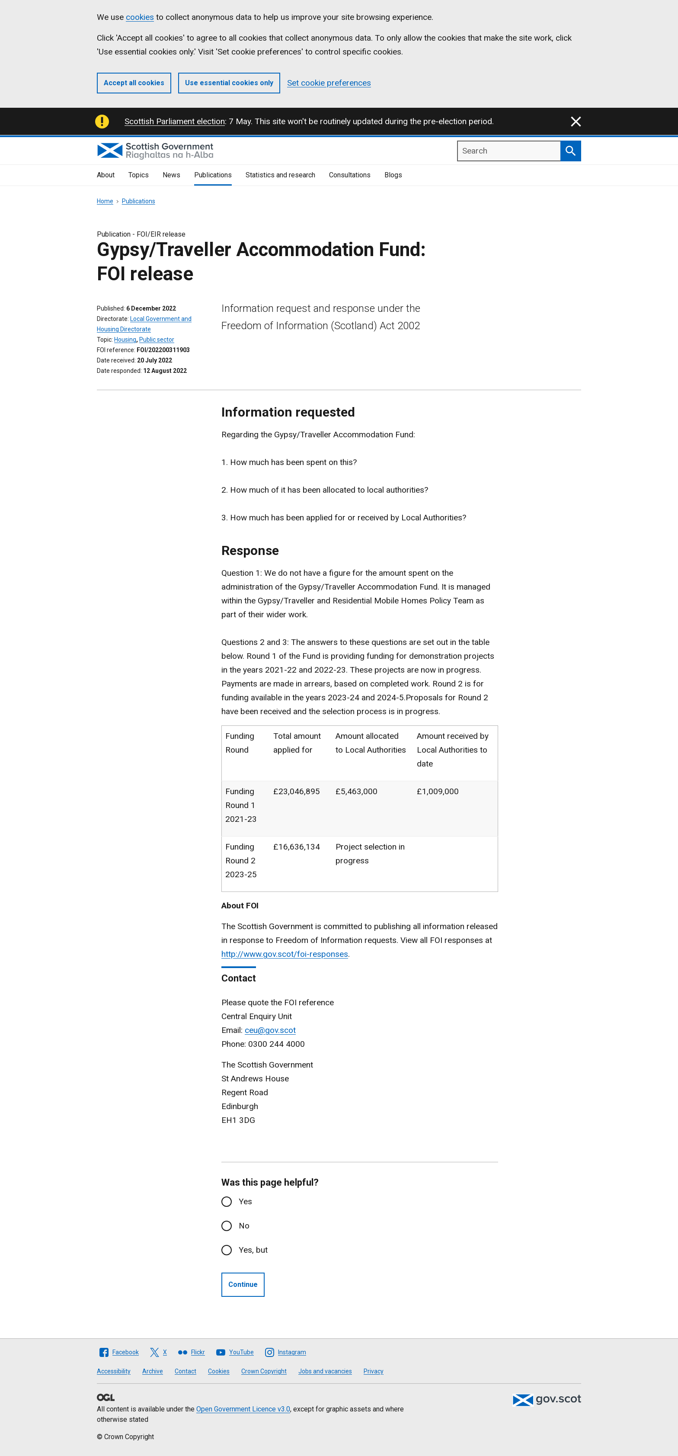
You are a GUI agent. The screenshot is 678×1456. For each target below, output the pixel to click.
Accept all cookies (134, 83)
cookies (140, 17)
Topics (138, 175)
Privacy (374, 1371)
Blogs (393, 175)
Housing (125, 339)
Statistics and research (280, 175)
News (171, 175)
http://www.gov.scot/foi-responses (284, 954)
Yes (245, 1201)
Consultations (350, 175)
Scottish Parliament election (175, 121)
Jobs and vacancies (325, 1371)
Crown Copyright (264, 1371)
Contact (185, 1371)
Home (105, 201)
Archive (152, 1371)
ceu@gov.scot (270, 1030)
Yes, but (253, 1250)
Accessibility (114, 1371)
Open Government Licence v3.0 (243, 1409)
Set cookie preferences (329, 83)
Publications (213, 175)
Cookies (219, 1371)
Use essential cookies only (229, 83)
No (244, 1226)
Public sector (156, 339)
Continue (243, 1284)
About (106, 175)
